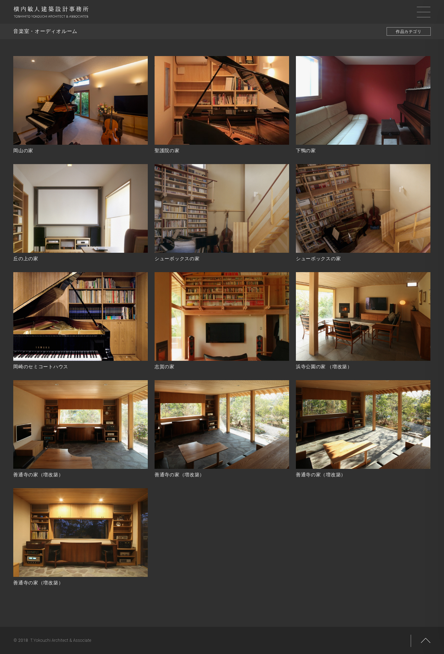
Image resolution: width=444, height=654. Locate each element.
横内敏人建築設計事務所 (51, 13)
